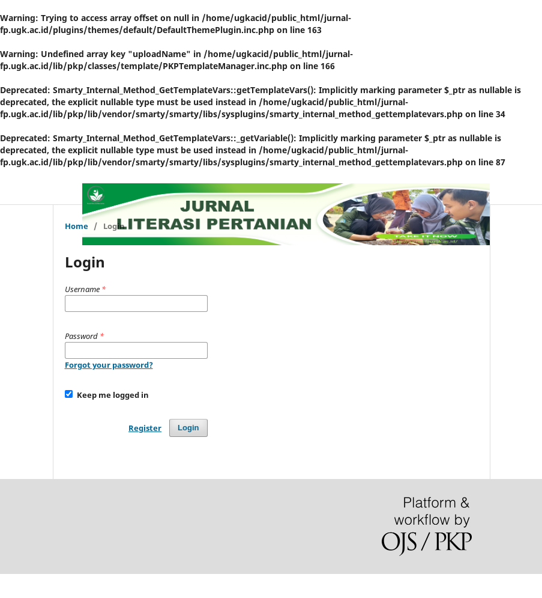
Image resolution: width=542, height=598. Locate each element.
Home (76, 226)
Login (188, 427)
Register (144, 428)
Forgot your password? (109, 364)
